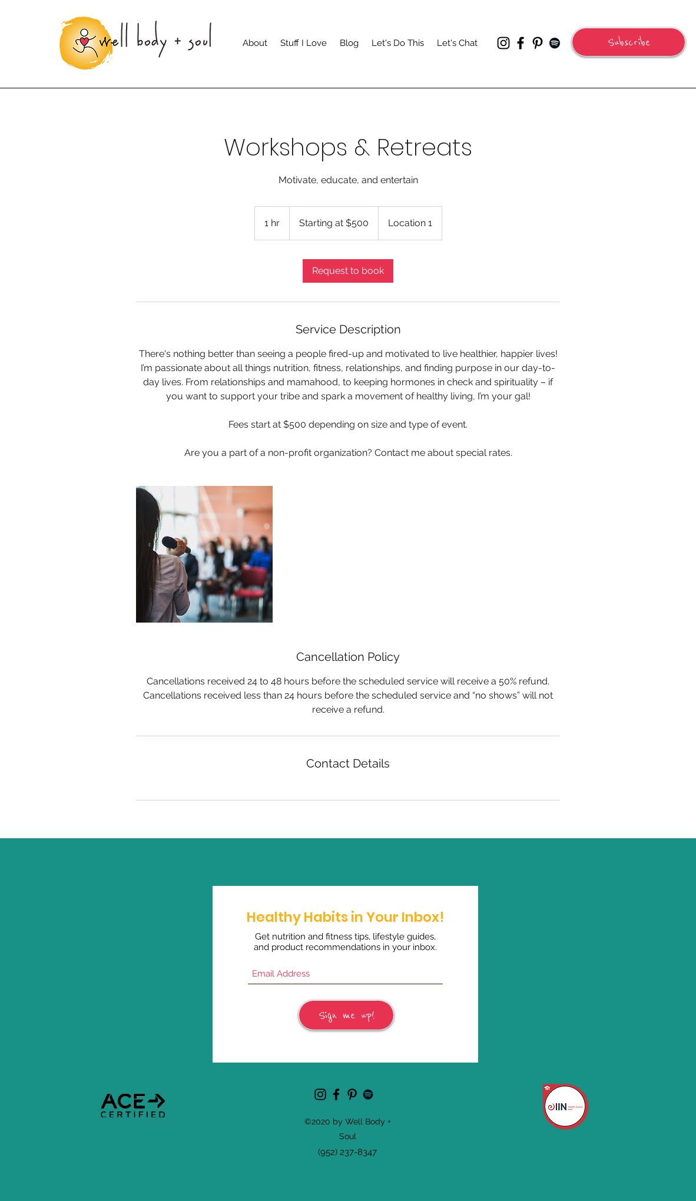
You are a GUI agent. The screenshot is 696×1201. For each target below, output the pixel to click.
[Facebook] (520, 43)
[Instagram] (503, 43)
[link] (348, 271)
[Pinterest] (537, 43)
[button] (628, 42)
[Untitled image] (204, 554)
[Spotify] (554, 43)
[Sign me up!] (346, 1015)
